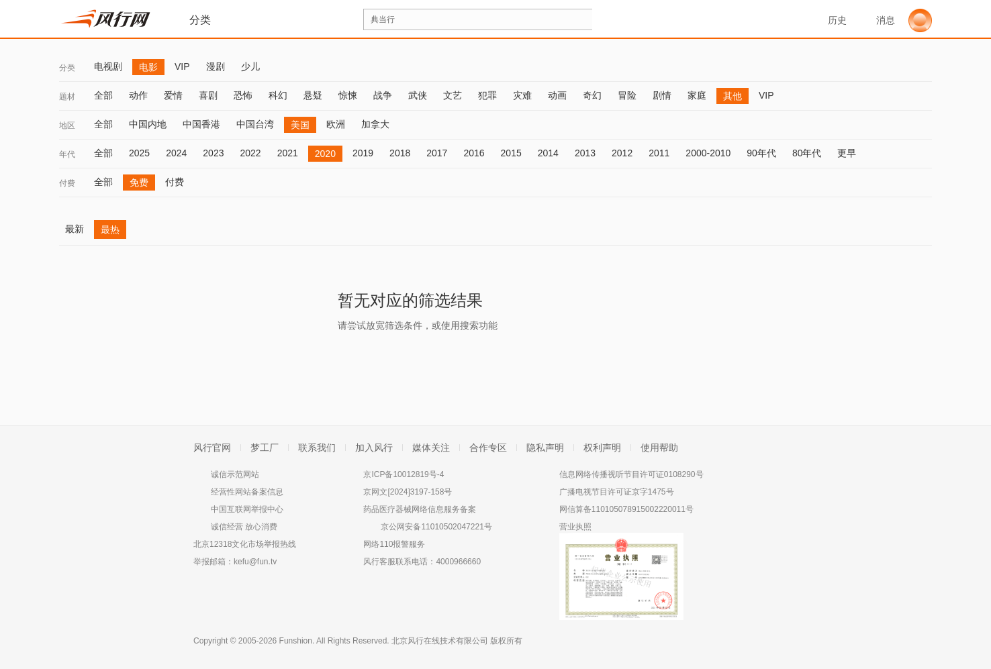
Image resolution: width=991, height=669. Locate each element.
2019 (362, 153)
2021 (287, 153)
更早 (846, 153)
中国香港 (201, 124)
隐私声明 (545, 447)
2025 (139, 153)
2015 (511, 153)
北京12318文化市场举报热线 (244, 544)
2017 (436, 153)
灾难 (522, 95)
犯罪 (487, 95)
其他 (732, 96)
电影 (148, 67)
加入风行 (374, 447)
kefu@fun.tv (255, 561)
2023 (213, 153)
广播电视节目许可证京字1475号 (616, 492)
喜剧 (208, 95)
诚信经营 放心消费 (244, 526)
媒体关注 (431, 447)
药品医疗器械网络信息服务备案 (419, 509)
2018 (399, 153)
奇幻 (592, 95)
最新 (74, 228)
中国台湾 (255, 124)
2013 (585, 153)
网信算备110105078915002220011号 (626, 509)
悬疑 (312, 95)
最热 (110, 229)
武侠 (417, 95)
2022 (250, 153)
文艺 (452, 95)
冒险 (627, 95)
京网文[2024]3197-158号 (407, 492)
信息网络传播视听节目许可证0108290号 (631, 474)
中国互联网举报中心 (247, 509)
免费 (139, 182)
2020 (325, 153)
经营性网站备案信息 (247, 492)
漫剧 (215, 66)
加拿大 (375, 124)
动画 (557, 95)
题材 (67, 96)
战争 (382, 95)
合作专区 (488, 447)
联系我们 (317, 447)
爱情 (173, 95)
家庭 (697, 95)
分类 (67, 67)
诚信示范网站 (235, 474)
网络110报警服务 (394, 544)
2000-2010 (708, 153)
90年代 (761, 153)
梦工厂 (264, 447)
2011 (659, 153)
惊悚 (347, 95)
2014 (548, 153)
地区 (67, 125)
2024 (176, 153)
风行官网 (212, 447)
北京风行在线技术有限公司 (439, 641)
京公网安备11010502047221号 (436, 526)
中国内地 (148, 124)
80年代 (807, 153)
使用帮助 (659, 447)
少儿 (250, 66)
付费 (67, 183)
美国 (300, 124)
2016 (473, 153)
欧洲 (335, 124)
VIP (182, 66)
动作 (138, 95)
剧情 (662, 95)
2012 (622, 153)
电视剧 (108, 66)
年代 (67, 154)
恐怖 (243, 95)
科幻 (278, 95)
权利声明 (602, 447)
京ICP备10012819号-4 (403, 474)
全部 (103, 95)
